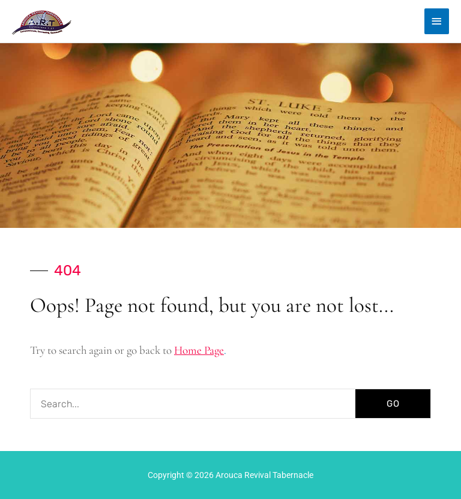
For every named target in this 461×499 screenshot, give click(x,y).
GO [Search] (393, 403)
